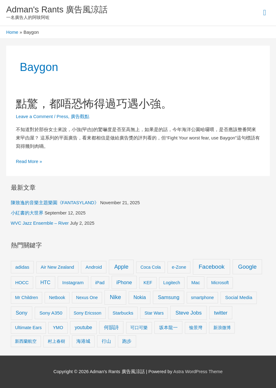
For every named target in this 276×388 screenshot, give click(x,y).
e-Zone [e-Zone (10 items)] (179, 267)
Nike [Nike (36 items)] (115, 297)
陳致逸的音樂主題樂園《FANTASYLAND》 (55, 202)
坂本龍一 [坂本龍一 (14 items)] (168, 327)
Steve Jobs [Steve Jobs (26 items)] (189, 313)
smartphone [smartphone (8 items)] (202, 297)
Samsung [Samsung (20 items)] (168, 297)
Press (62, 116)
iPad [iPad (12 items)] (100, 282)
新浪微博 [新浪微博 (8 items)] (222, 327)
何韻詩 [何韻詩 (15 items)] (111, 327)
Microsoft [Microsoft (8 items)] (220, 282)
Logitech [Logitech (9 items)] (171, 282)
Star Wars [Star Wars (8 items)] (154, 313)
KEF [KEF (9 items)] (148, 282)
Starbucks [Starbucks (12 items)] (123, 312)
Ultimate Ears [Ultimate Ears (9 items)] (28, 327)
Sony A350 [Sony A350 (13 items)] (50, 312)
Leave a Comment (34, 116)
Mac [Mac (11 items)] (195, 282)
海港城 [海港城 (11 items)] (83, 341)
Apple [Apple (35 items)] (121, 267)
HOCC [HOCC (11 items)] (22, 282)
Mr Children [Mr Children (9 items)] (26, 297)
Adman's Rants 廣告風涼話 (57, 9)
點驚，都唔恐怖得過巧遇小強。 (94, 103)
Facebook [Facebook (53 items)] (212, 266)
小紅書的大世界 (27, 212)
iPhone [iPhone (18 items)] (124, 282)
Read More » (29, 161)
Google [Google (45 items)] (247, 266)
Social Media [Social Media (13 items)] (238, 297)
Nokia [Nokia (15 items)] (139, 297)
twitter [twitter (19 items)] (220, 312)
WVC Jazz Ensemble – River (40, 223)
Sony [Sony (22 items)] (22, 313)
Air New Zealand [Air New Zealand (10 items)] (57, 267)
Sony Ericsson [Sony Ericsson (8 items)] (87, 313)
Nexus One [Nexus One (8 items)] (87, 297)
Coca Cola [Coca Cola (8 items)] (150, 267)
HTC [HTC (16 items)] (45, 282)
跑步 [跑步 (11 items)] (126, 341)
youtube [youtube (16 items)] (83, 327)
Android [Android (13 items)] (94, 267)
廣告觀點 (80, 116)
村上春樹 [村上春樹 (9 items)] (56, 341)
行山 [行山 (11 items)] (106, 341)
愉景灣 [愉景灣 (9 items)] (195, 327)
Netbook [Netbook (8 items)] (57, 297)
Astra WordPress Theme (198, 371)
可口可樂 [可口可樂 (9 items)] (139, 327)
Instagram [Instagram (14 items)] (73, 282)
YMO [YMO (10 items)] (58, 327)
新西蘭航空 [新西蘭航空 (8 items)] (26, 341)
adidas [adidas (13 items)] (22, 267)
